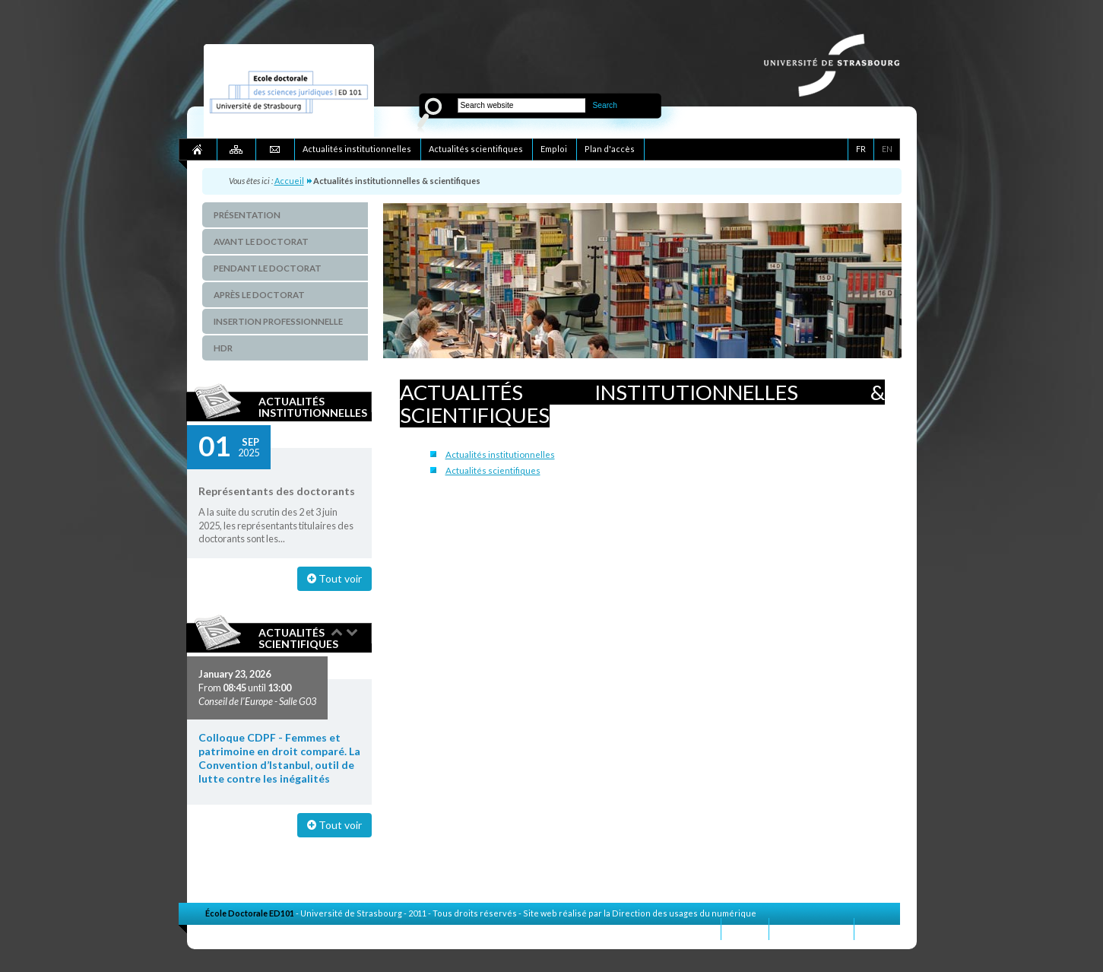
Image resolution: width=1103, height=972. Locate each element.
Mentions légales (811, 928)
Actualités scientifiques (298, 638)
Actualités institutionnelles (312, 407)
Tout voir (334, 578)
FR (861, 149)
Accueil (289, 181)
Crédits (877, 928)
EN (887, 149)
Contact (745, 928)
